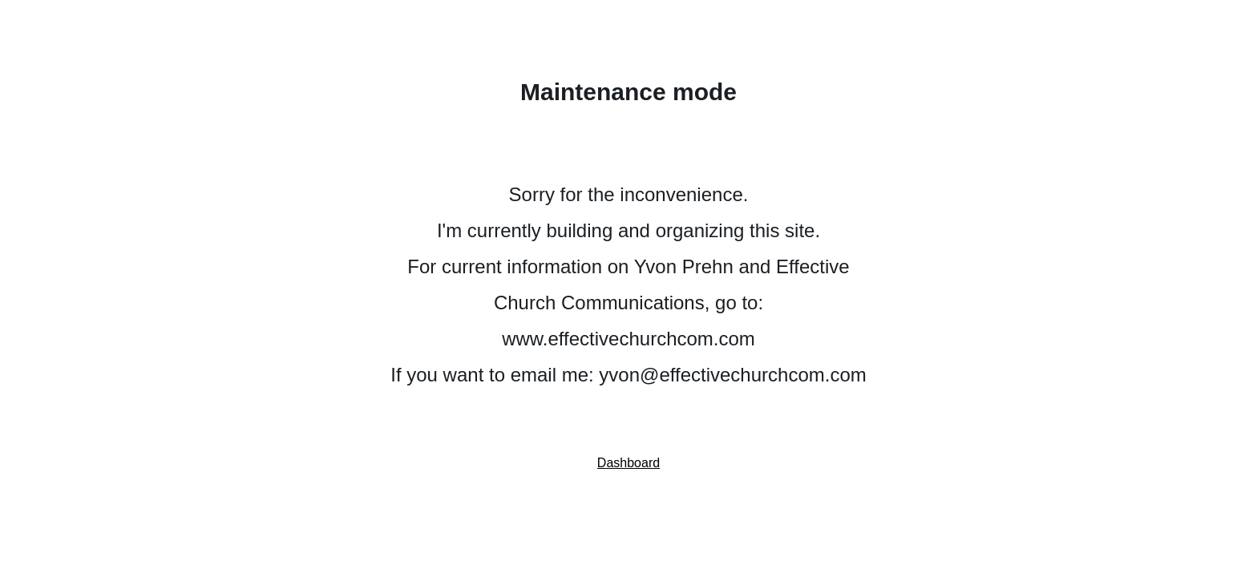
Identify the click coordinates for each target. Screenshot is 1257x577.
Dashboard (628, 463)
